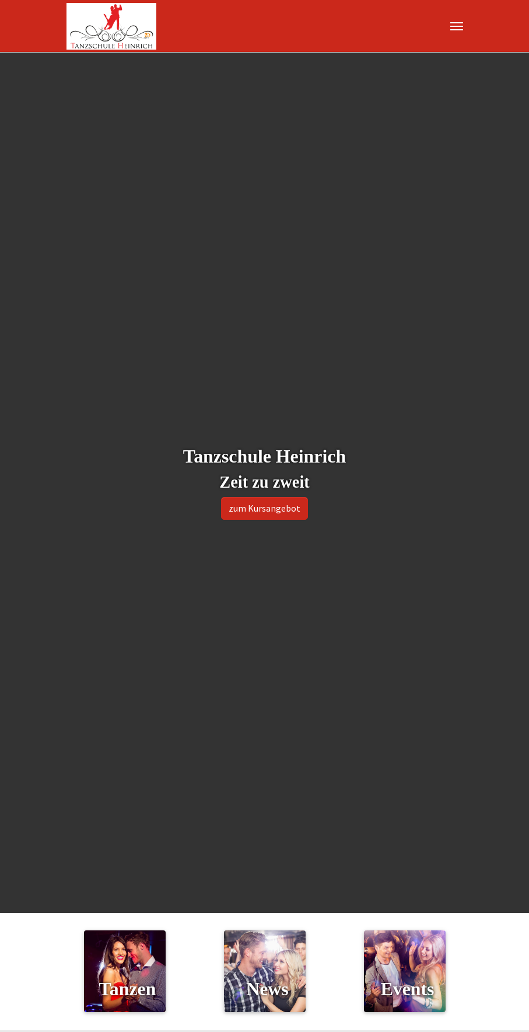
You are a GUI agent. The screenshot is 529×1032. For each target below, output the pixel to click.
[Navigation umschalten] (456, 26)
